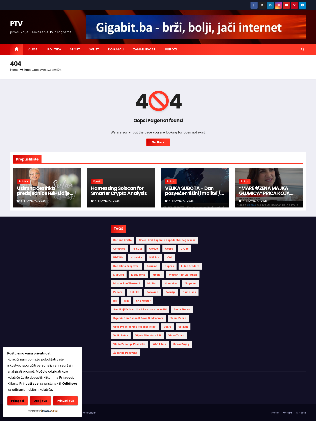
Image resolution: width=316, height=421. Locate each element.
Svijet (94, 49)
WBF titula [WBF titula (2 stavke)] (159, 344)
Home (14, 70)
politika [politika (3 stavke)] (134, 292)
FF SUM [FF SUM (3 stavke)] (137, 248)
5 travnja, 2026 (33, 200)
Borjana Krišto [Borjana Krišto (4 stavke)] (122, 240)
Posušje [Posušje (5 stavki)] (170, 292)
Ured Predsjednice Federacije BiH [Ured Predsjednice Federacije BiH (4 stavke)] (135, 326)
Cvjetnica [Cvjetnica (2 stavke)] (119, 248)
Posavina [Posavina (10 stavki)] (152, 292)
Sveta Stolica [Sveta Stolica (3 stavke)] (182, 309)
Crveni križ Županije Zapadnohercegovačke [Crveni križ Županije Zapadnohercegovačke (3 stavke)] (167, 240)
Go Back (158, 142)
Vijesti (33, 49)
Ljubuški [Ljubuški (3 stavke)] (118, 274)
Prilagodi (17, 400)
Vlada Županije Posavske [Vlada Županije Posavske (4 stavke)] (129, 344)
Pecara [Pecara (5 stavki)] (118, 292)
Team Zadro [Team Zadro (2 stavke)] (178, 318)
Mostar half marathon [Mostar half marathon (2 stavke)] (183, 274)
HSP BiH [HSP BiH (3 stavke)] (154, 257)
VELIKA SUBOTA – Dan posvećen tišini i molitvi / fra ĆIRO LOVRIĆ (192, 193)
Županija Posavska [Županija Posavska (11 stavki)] (125, 352)
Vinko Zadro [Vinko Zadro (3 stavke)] (176, 335)
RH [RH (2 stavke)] (115, 300)
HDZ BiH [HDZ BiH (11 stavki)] (118, 257)
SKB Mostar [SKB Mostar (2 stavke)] (143, 300)
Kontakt (287, 412)
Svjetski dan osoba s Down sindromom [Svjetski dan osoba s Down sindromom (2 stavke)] (138, 318)
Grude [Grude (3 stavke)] (185, 248)
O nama (301, 412)
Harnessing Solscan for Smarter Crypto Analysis (119, 191)
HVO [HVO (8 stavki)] (169, 257)
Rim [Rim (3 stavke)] (126, 300)
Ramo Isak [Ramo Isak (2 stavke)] (189, 292)
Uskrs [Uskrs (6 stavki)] (167, 326)
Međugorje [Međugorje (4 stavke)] (138, 274)
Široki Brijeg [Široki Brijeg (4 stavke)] (181, 344)
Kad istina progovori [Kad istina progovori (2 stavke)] (126, 266)
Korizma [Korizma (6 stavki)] (152, 266)
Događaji (116, 49)
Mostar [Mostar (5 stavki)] (157, 274)
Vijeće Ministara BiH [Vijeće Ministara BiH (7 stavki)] (148, 335)
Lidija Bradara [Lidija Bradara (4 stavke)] (190, 266)
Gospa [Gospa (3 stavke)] (169, 248)
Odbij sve (40, 400)
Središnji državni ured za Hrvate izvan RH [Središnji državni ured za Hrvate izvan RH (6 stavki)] (140, 309)
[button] (302, 49)
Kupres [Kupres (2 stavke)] (169, 266)
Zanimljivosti (145, 49)
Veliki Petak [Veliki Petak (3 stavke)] (120, 335)
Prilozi (171, 49)
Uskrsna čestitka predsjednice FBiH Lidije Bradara (43, 193)
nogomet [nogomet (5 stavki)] (190, 283)
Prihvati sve (65, 400)
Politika (54, 49)
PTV (16, 23)
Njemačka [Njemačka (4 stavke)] (171, 283)
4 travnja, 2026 (107, 200)
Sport (75, 49)
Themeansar (88, 412)
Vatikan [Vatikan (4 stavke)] (183, 326)
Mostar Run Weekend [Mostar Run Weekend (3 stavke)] (126, 283)
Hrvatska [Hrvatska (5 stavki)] (136, 257)
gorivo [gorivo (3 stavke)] (153, 248)
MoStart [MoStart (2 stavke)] (152, 283)
